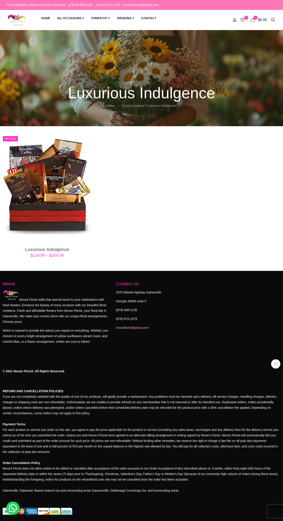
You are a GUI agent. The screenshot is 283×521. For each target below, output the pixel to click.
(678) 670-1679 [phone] (109, 5)
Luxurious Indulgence (47, 249)
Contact (148, 18)
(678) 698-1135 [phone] (82, 5)
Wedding (125, 18)
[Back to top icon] (275, 364)
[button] (12, 508)
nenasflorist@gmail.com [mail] (142, 5)
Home (45, 18)
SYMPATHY (100, 18)
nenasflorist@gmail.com (132, 327)
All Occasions (70, 18)
